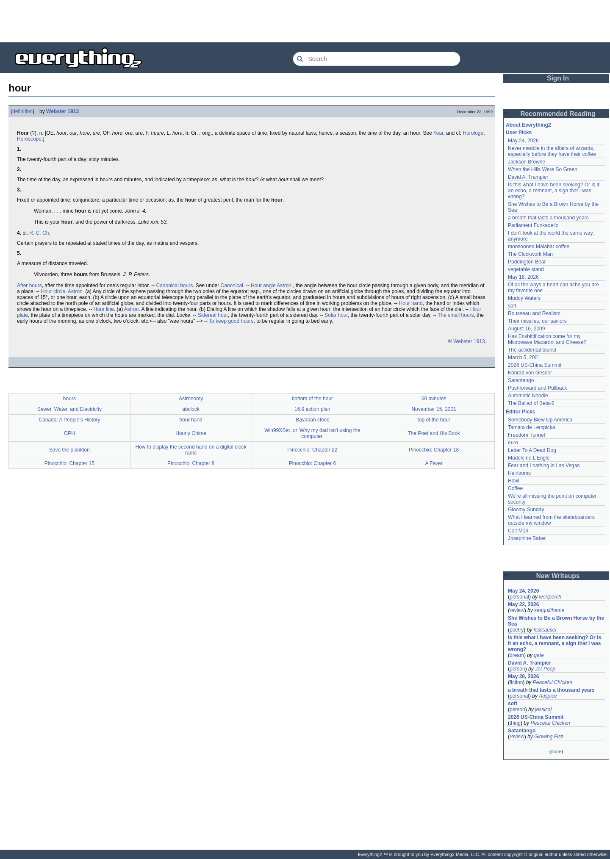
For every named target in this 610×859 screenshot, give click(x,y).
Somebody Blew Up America (540, 420)
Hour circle (53, 291)
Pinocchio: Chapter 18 (434, 450)
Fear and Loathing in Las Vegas (544, 465)
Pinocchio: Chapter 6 (312, 463)
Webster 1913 (62, 111)
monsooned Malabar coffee (538, 246)
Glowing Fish (548, 737)
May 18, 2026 (523, 277)
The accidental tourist (532, 350)
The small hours (456, 315)
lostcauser (545, 630)
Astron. (285, 285)
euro (513, 443)
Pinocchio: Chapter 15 (69, 463)
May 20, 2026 (523, 676)
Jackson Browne (526, 162)
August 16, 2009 (526, 329)
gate (538, 655)
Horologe (473, 133)
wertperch (550, 597)
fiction (516, 682)
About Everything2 (528, 125)
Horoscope (29, 139)
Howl (513, 481)
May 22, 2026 (523, 604)
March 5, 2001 (524, 357)
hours (69, 399)
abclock (191, 409)
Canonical (232, 285)
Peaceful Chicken (552, 682)
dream (517, 655)
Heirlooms (519, 473)
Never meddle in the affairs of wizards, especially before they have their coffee (552, 151)
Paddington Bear (527, 262)
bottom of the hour (312, 399)
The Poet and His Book (434, 433)
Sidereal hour (213, 315)
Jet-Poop (545, 669)
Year (438, 133)
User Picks (519, 133)
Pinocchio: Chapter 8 (190, 463)
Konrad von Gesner (530, 373)
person (517, 669)
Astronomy (191, 399)
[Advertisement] (305, 21)
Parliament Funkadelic (533, 225)
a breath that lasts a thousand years (548, 218)
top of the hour (433, 420)
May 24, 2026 (523, 141)
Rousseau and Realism (534, 313)
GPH (69, 433)
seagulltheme (549, 610)
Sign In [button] (558, 78)
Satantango (521, 380)
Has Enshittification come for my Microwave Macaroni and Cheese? (547, 339)
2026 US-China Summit (534, 365)
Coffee (515, 488)
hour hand (191, 420)
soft (512, 306)
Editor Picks (520, 412)
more (556, 751)
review (517, 610)
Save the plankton (69, 450)
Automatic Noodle (528, 396)
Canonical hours (174, 285)
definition (22, 111)
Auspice (548, 696)
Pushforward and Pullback (537, 388)
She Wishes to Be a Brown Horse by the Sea (556, 621)
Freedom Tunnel (526, 435)
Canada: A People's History (69, 420)
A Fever (433, 463)
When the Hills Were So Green (542, 169)
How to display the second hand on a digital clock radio (191, 450)
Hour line (104, 309)
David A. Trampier (528, 177)
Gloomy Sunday (526, 510)
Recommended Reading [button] (558, 113)
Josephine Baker (527, 538)
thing (515, 723)
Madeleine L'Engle (528, 458)
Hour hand (411, 303)
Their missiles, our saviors (537, 321)
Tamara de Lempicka (531, 427)
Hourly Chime (190, 433)
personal (519, 597)
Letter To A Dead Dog (532, 450)
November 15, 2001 (433, 409)
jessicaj (543, 709)
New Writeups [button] (558, 575)
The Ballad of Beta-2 (531, 403)
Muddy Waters (524, 298)
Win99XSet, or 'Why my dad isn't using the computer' (312, 433)
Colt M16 (518, 531)
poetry (517, 630)
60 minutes (433, 399)
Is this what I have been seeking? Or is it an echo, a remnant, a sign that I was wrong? (553, 191)
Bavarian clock (312, 420)
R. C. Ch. (39, 233)
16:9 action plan (312, 409)
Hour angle (263, 285)
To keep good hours (231, 321)
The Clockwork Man (530, 254)
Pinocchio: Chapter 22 (312, 450)
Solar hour (336, 315)
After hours (29, 285)
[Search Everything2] (376, 59)
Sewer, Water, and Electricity (69, 409)
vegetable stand (526, 269)
